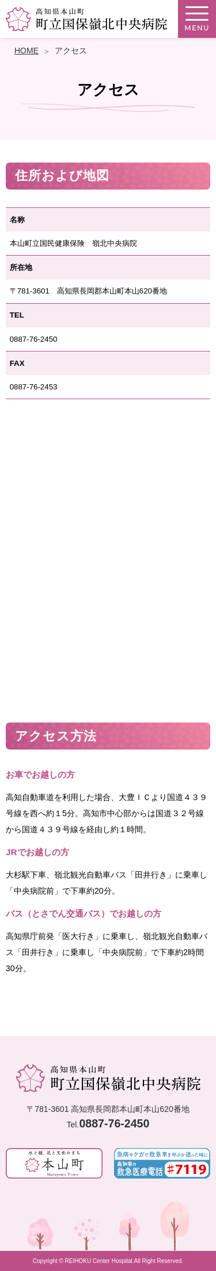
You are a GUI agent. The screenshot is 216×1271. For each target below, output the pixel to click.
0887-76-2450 (114, 1123)
